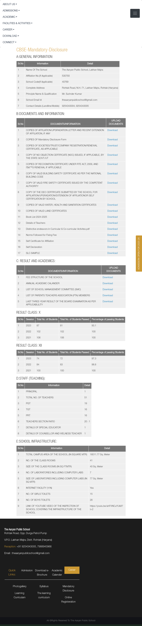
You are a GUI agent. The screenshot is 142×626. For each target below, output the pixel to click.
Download (112, 130)
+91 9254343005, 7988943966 (34, 547)
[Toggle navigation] (135, 13)
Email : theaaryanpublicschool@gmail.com (27, 553)
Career (72, 570)
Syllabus (44, 586)
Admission (27, 571)
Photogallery (19, 586)
